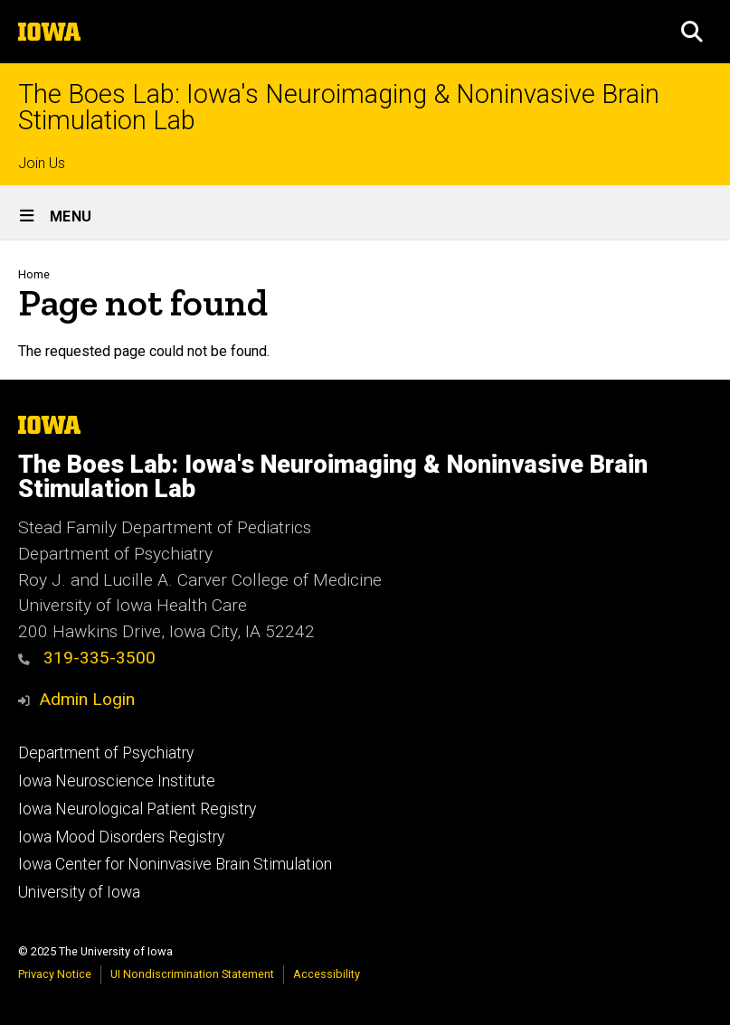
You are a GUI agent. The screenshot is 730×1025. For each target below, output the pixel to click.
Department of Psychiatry (106, 753)
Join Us (41, 163)
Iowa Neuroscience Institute (116, 781)
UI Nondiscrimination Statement (192, 974)
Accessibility (326, 974)
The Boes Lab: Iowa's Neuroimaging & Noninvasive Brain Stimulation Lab (338, 107)
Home (34, 274)
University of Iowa (79, 892)
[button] (692, 31)
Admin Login (87, 699)
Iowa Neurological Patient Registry (137, 809)
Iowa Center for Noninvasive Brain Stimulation (175, 864)
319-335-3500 (87, 657)
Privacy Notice (54, 974)
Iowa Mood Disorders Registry (121, 837)
